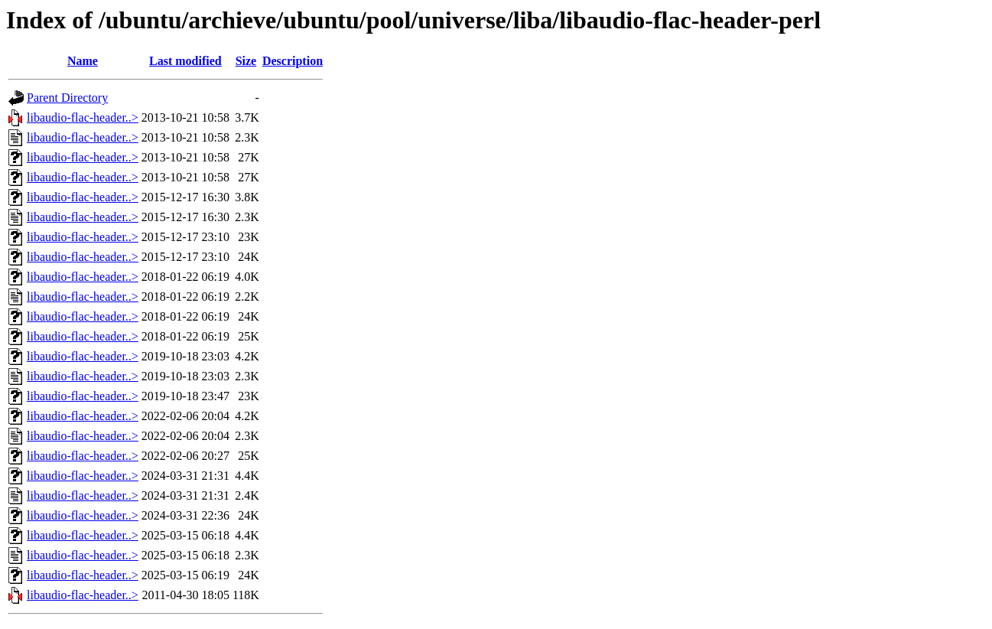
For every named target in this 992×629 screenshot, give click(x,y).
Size (246, 60)
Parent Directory (67, 97)
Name (82, 60)
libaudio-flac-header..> (82, 117)
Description (292, 60)
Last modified (185, 60)
